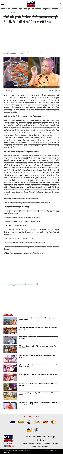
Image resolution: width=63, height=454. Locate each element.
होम (4, 12)
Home (25, 443)
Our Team (55, 443)
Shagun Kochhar (34, 52)
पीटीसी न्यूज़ (27, 9)
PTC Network (55, 450)
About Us (31, 443)
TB (36, 284)
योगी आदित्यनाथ (36, 9)
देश (9, 9)
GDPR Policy (45, 447)
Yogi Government (8, 284)
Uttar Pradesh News (20, 284)
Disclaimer (47, 443)
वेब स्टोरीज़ (55, 9)
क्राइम (20, 9)
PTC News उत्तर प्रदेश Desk (16, 52)
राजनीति (14, 9)
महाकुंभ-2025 (46, 9)
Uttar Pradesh (11, 12)
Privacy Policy (36, 447)
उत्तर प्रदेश (3, 9)
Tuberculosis (30, 284)
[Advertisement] (31, 37)
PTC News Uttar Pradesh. (16, 450)
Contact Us (38, 443)
